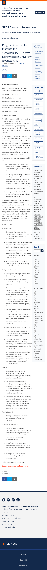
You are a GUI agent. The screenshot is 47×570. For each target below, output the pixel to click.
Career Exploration (38, 95)
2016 (37, 281)
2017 (37, 279)
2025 (37, 261)
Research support (37, 133)
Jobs (4, 69)
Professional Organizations (39, 128)
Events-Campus (37, 103)
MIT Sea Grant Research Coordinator (38, 235)
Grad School (38, 113)
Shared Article (37, 143)
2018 (37, 277)
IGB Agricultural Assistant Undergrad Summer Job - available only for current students (38, 204)
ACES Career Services (38, 59)
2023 (37, 266)
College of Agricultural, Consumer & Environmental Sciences (15, 9)
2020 (37, 272)
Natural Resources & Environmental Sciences (15, 15)
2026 (37, 259)
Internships (38, 117)
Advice (37, 91)
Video (36, 152)
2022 (37, 268)
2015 (37, 284)
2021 (37, 270)
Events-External (37, 108)
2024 (37, 264)
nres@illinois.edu (8, 527)
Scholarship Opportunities (39, 138)
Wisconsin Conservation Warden (38, 192)
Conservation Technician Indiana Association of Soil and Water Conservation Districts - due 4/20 (38, 178)
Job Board (38, 120)
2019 (37, 275)
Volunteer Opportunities (39, 156)
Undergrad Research (38, 148)
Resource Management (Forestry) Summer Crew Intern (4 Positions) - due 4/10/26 (38, 222)
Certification (38, 99)
